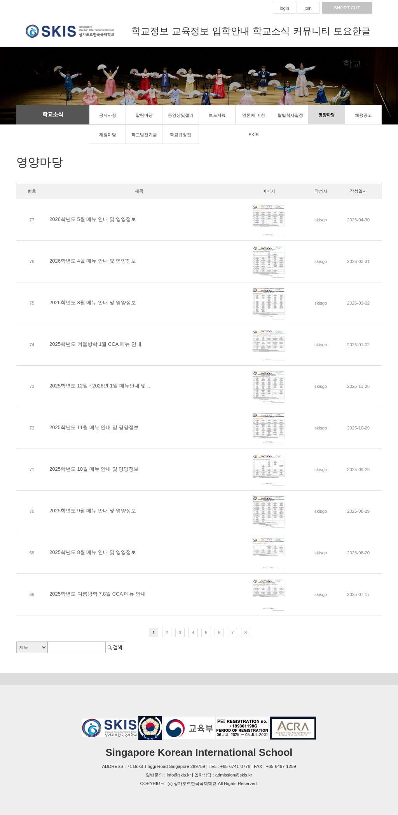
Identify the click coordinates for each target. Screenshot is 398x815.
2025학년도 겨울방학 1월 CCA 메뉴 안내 (95, 344)
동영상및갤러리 (181, 118)
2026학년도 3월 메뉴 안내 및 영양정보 (92, 302)
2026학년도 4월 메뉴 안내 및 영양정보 (92, 261)
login (284, 8)
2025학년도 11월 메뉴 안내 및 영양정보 (94, 427)
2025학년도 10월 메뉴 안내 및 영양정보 (94, 469)
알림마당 (144, 115)
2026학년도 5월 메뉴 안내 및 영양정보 (92, 219)
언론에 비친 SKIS (253, 118)
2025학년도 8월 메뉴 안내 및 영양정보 (92, 552)
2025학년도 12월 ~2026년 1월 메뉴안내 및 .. (99, 386)
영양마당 (327, 115)
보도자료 (217, 115)
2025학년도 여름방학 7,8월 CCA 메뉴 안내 (97, 594)
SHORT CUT (347, 7)
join (308, 8)
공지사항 (107, 115)
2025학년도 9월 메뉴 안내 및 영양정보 (92, 511)
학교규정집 (180, 134)
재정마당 (107, 134)
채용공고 (363, 115)
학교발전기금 (144, 134)
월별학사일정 (290, 115)
